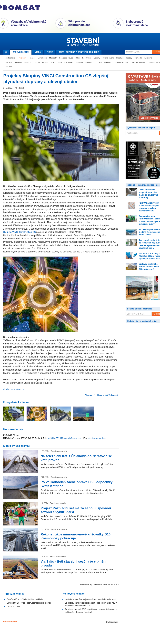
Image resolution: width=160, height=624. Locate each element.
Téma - (79, 52)
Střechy (97, 58)
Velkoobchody (56, 62)
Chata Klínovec (13, 606)
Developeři (42, 58)
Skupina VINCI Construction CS (19, 232)
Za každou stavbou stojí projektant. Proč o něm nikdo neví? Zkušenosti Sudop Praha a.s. (91, 604)
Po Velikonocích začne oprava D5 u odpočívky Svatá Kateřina (76, 484)
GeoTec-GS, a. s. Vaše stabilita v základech (26, 599)
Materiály (53, 58)
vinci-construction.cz (13, 389)
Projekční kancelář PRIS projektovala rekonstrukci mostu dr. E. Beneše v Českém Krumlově (91, 610)
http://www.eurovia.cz (97, 438)
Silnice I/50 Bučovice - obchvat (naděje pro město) (29, 603)
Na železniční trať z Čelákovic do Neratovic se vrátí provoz (76, 458)
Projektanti (22, 58)
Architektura (10, 58)
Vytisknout (113, 395)
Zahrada (27, 62)
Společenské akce (121, 62)
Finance (32, 58)
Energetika (68, 62)
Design (45, 62)
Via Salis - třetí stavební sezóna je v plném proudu (73, 563)
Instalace (119, 58)
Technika (79, 62)
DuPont (9, 67)
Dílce (78, 58)
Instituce (88, 62)
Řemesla (138, 58)
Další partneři (112, 622)
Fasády (129, 58)
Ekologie (107, 62)
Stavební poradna (138, 62)
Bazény (37, 62)
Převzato (88, 395)
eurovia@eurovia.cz (73, 438)
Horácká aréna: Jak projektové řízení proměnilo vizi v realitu (91, 599)
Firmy (50, 52)
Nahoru (100, 395)
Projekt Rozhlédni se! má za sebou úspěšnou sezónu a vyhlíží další (75, 510)
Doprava (98, 62)
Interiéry (18, 62)
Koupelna (148, 58)
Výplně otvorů (108, 58)
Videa (38, 52)
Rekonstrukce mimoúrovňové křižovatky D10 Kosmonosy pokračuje (75, 536)
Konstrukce (86, 58)
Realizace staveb (66, 58)
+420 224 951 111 (55, 438)
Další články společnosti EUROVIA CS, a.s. (100, 584)
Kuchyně (9, 62)
